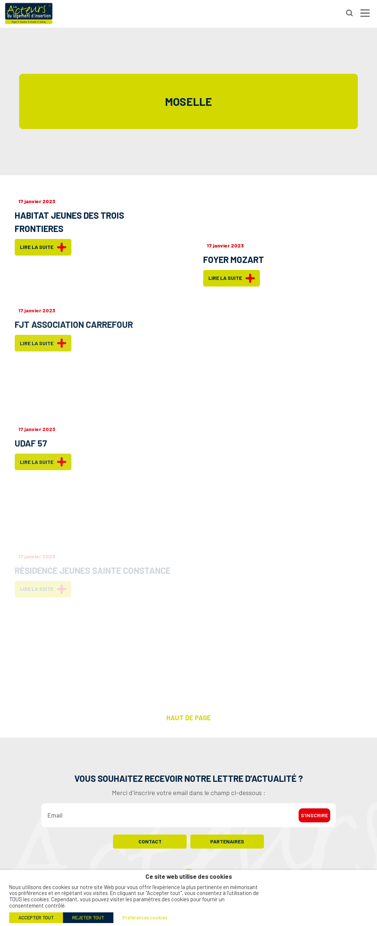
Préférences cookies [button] (145, 917)
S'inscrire (314, 815)
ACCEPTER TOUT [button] (36, 917)
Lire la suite (43, 247)
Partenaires (227, 841)
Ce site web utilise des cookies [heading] (188, 876)
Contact (150, 841)
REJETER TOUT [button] (88, 917)
